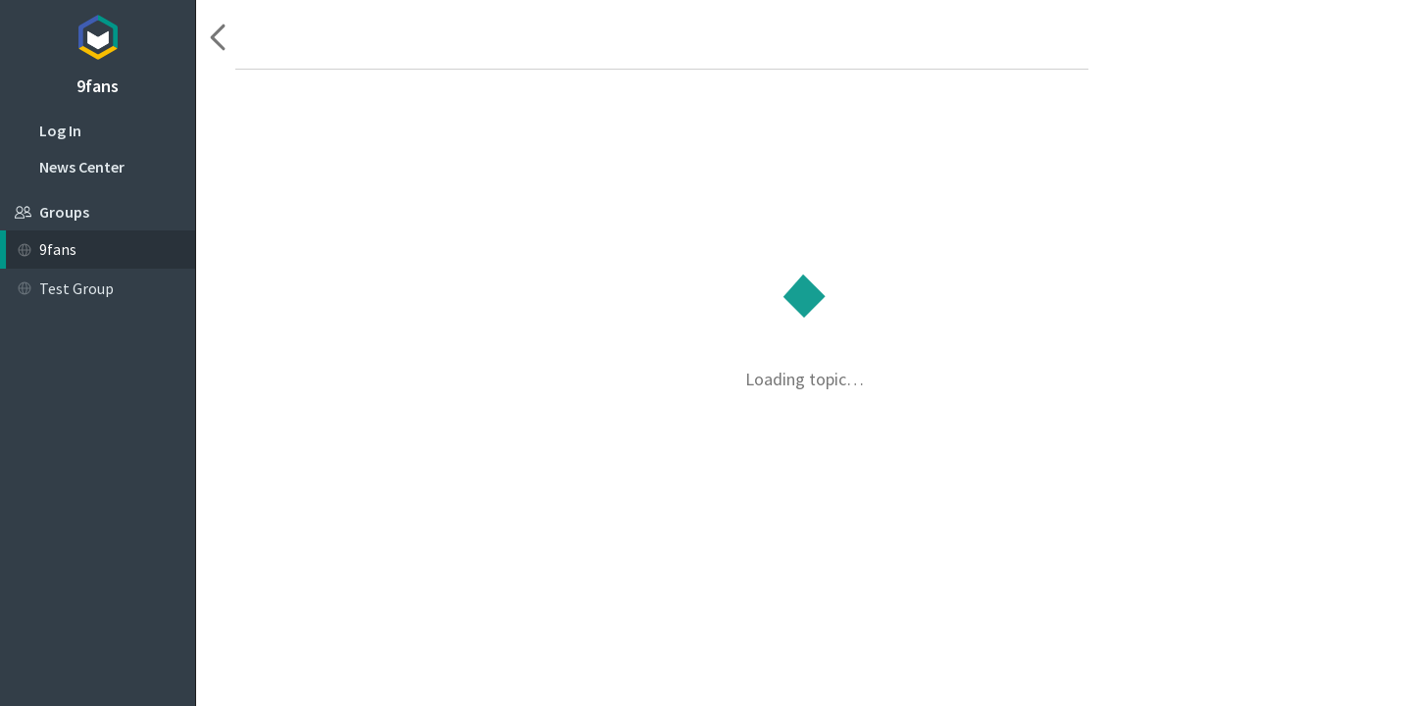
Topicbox (97, 34)
